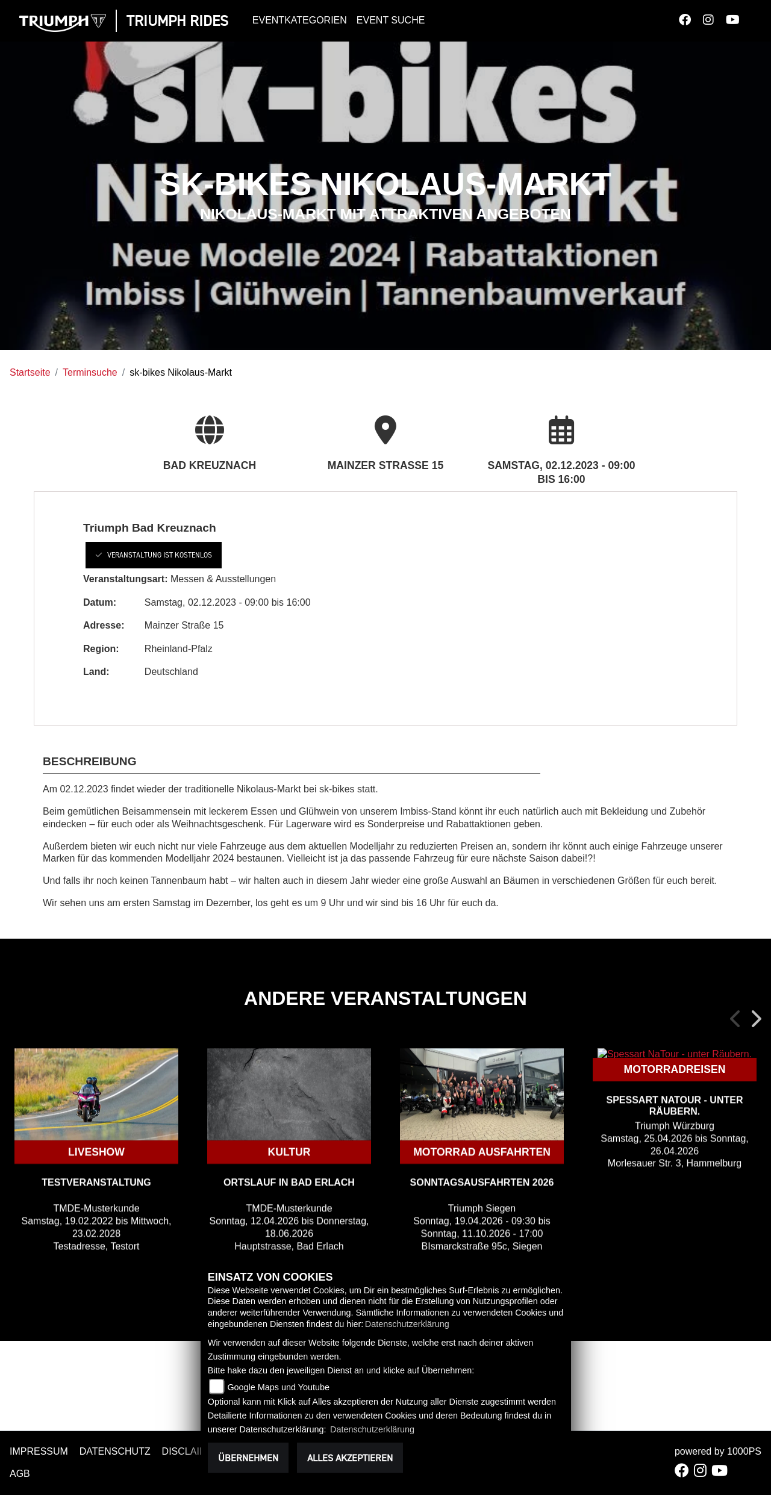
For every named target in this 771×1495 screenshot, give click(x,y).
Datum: (99, 602)
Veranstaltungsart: (125, 579)
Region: (101, 649)
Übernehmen (248, 1458)
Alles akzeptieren (350, 1458)
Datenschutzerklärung (407, 1324)
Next (755, 1018)
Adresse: (103, 625)
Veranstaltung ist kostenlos (153, 554)
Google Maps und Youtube (278, 1387)
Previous (736, 1018)
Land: (96, 672)
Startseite (30, 372)
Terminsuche (90, 372)
